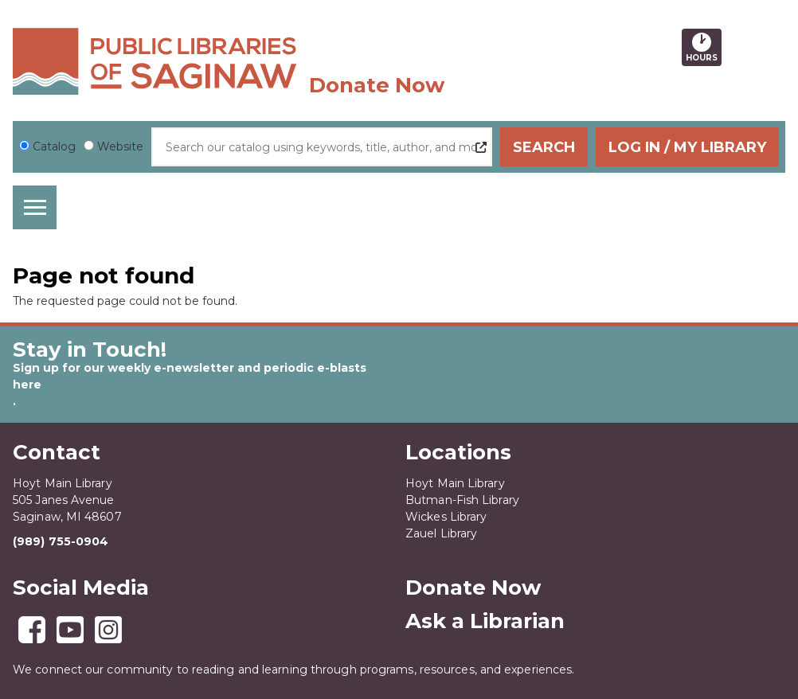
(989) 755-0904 (60, 541)
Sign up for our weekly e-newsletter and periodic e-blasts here (189, 376)
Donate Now (376, 85)
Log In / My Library (687, 147)
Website (120, 146)
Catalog (54, 146)
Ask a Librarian (485, 621)
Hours (704, 47)
